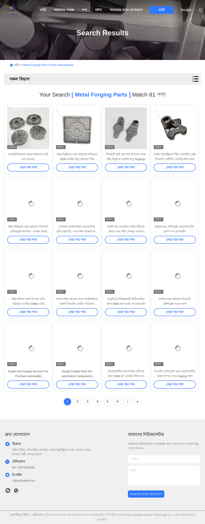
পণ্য (84, 10)
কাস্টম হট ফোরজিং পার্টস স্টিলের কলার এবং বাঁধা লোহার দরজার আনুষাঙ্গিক (126, 231)
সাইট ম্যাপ (37, 514)
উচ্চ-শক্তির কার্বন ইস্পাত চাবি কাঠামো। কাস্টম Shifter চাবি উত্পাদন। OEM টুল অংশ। (28, 303)
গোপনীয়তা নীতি (19, 514)
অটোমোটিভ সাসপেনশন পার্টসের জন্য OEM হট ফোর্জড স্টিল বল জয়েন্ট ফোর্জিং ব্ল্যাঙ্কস (126, 376)
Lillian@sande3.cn (23, 480)
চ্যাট (161, 10)
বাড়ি (43, 10)
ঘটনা (98, 10)
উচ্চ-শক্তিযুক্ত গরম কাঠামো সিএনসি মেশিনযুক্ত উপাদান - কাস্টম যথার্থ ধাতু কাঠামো (28, 231)
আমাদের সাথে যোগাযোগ (126, 10)
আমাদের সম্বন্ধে (64, 10)
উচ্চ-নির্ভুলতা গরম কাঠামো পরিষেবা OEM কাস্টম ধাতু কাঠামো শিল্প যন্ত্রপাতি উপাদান (77, 159)
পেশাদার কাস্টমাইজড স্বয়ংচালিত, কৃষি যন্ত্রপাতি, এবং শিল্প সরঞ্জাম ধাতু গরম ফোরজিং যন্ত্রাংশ (77, 231)
